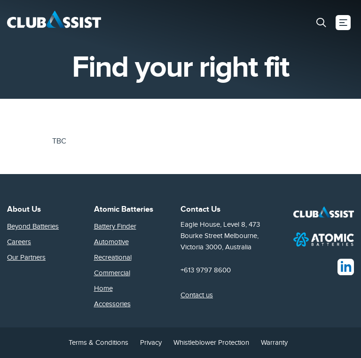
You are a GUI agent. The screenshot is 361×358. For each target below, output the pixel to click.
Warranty (274, 342)
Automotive (111, 242)
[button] (321, 22)
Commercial (112, 273)
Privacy (151, 342)
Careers (19, 242)
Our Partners (26, 257)
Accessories (112, 304)
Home (103, 288)
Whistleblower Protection (211, 342)
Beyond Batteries (33, 226)
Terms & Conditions (98, 342)
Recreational (113, 257)
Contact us (196, 295)
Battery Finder (115, 226)
